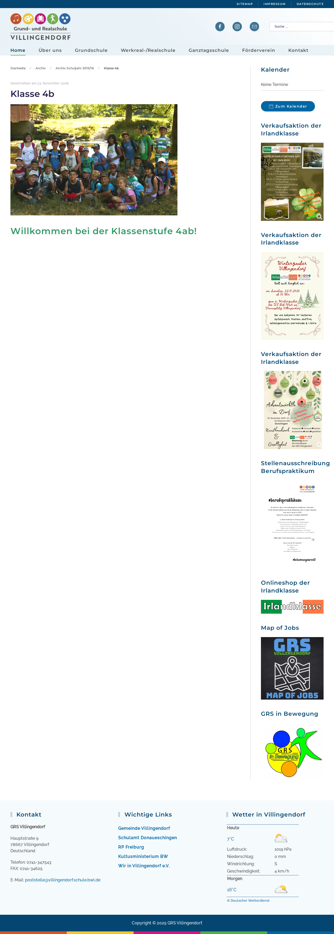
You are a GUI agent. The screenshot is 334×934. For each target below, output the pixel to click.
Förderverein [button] (258, 50)
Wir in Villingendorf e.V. (144, 865)
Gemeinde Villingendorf (144, 828)
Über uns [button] (50, 50)
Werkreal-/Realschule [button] (148, 50)
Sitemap (245, 4)
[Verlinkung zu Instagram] (237, 26)
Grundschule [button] (91, 50)
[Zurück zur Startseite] (40, 26)
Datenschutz (310, 4)
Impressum (275, 4)
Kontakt (298, 50)
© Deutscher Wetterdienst (248, 900)
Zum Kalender (291, 106)
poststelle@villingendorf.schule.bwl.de (62, 879)
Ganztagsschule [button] (209, 50)
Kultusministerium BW (143, 856)
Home (18, 50)
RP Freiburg (131, 847)
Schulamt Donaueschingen (147, 837)
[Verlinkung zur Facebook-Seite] (220, 26)
